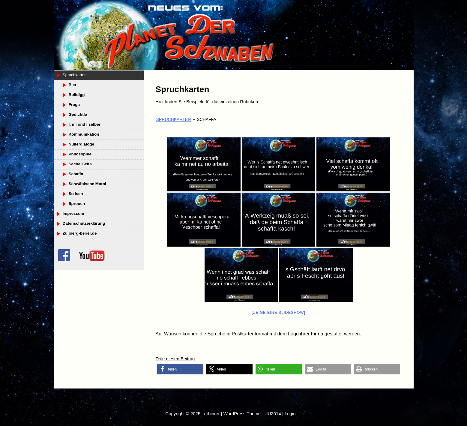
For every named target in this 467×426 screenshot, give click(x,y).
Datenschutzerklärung (84, 223)
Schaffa (76, 174)
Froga (74, 104)
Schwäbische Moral (87, 184)
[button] (180, 369)
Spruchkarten (173, 119)
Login (290, 413)
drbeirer (212, 413)
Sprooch (77, 203)
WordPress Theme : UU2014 (252, 413)
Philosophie (80, 154)
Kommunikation (84, 134)
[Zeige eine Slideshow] (278, 312)
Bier (72, 84)
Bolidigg (77, 94)
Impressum (73, 213)
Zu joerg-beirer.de (80, 233)
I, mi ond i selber (85, 124)
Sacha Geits (80, 164)
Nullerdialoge (81, 144)
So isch (76, 193)
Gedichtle (78, 114)
